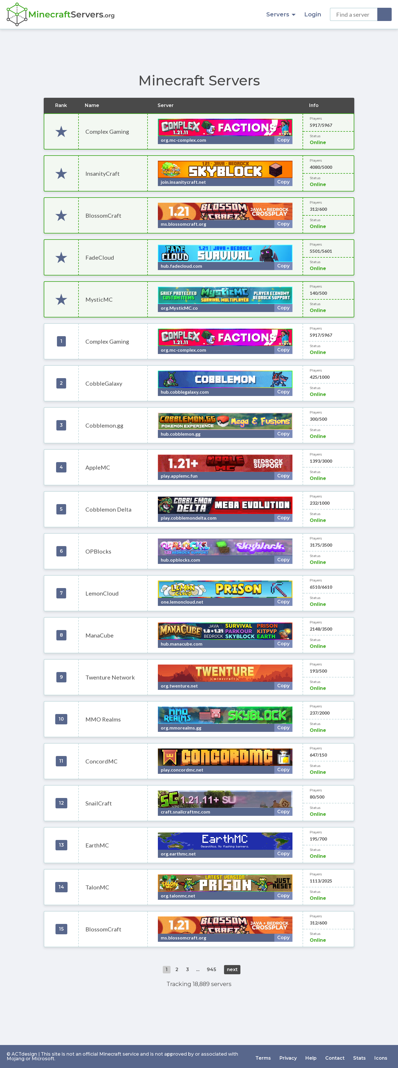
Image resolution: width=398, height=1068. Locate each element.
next (232, 969)
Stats (359, 1056)
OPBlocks (98, 551)
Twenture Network (110, 677)
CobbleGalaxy (103, 383)
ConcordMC (101, 761)
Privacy (288, 1056)
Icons (380, 1056)
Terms (263, 1056)
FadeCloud (99, 257)
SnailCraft (98, 803)
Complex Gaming (107, 131)
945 (211, 969)
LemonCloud (102, 593)
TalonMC (97, 887)
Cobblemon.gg (104, 425)
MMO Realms (103, 719)
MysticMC (99, 299)
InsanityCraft (102, 173)
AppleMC (97, 467)
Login (312, 14)
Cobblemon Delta (108, 509)
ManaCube (99, 635)
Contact (335, 1056)
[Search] (384, 14)
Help (311, 1056)
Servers (281, 14)
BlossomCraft (103, 215)
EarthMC (97, 845)
